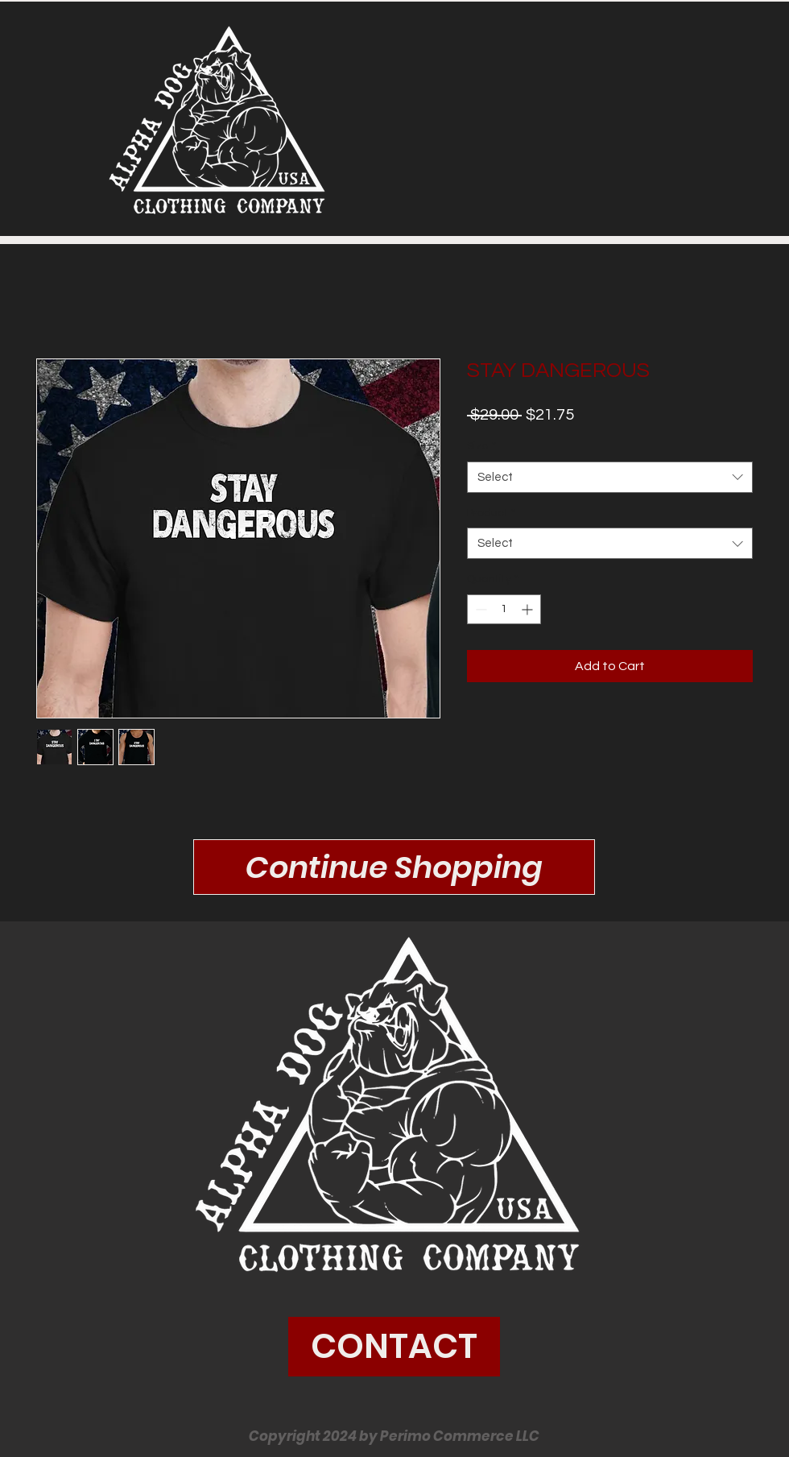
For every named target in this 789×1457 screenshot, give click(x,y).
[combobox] (610, 477)
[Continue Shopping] (394, 867)
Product (491, 513)
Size (481, 446)
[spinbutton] (504, 609)
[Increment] (528, 609)
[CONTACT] (394, 1346)
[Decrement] (479, 609)
